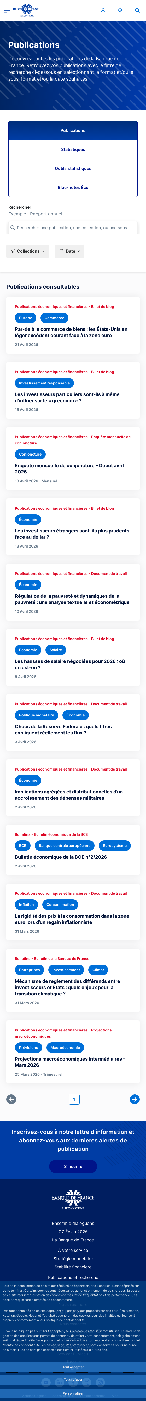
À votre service (73, 1250)
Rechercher (19, 207)
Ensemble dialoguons (73, 1223)
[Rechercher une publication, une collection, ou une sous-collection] (73, 227)
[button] (27, 251)
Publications (73, 130)
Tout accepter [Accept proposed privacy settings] (73, 1367)
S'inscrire (73, 1166)
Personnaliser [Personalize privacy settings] (73, 1393)
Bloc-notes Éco (73, 187)
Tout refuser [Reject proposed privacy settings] (73, 1380)
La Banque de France (73, 1239)
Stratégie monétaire (73, 1258)
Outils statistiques (73, 168)
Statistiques (73, 149)
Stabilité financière (73, 1267)
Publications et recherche (73, 1277)
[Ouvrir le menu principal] (7, 10)
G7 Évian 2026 (73, 1231)
